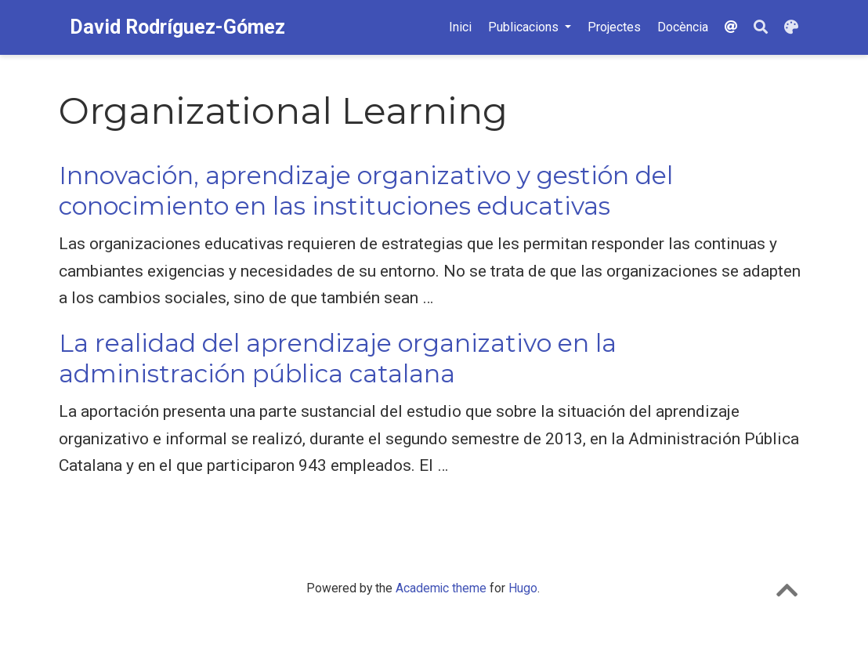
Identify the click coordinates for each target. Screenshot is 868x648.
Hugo (522, 588)
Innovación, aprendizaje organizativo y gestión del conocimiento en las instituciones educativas (366, 191)
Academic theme (441, 588)
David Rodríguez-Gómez (177, 27)
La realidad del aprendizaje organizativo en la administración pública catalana (338, 358)
